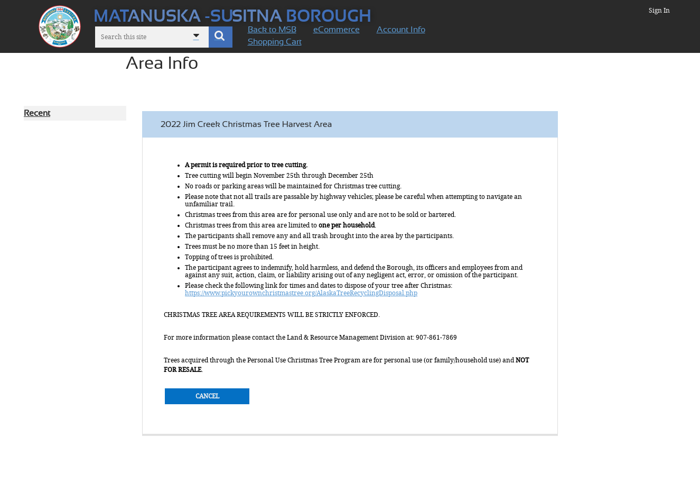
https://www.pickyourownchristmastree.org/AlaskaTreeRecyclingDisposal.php (301, 293)
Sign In (659, 10)
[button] (220, 37)
